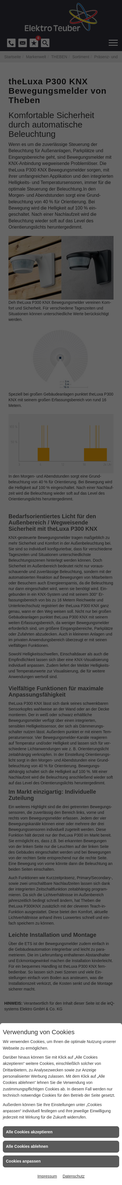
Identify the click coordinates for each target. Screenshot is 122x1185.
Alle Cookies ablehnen (27, 1146)
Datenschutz (74, 1176)
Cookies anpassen (23, 1161)
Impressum (47, 1176)
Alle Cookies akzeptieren (29, 1132)
